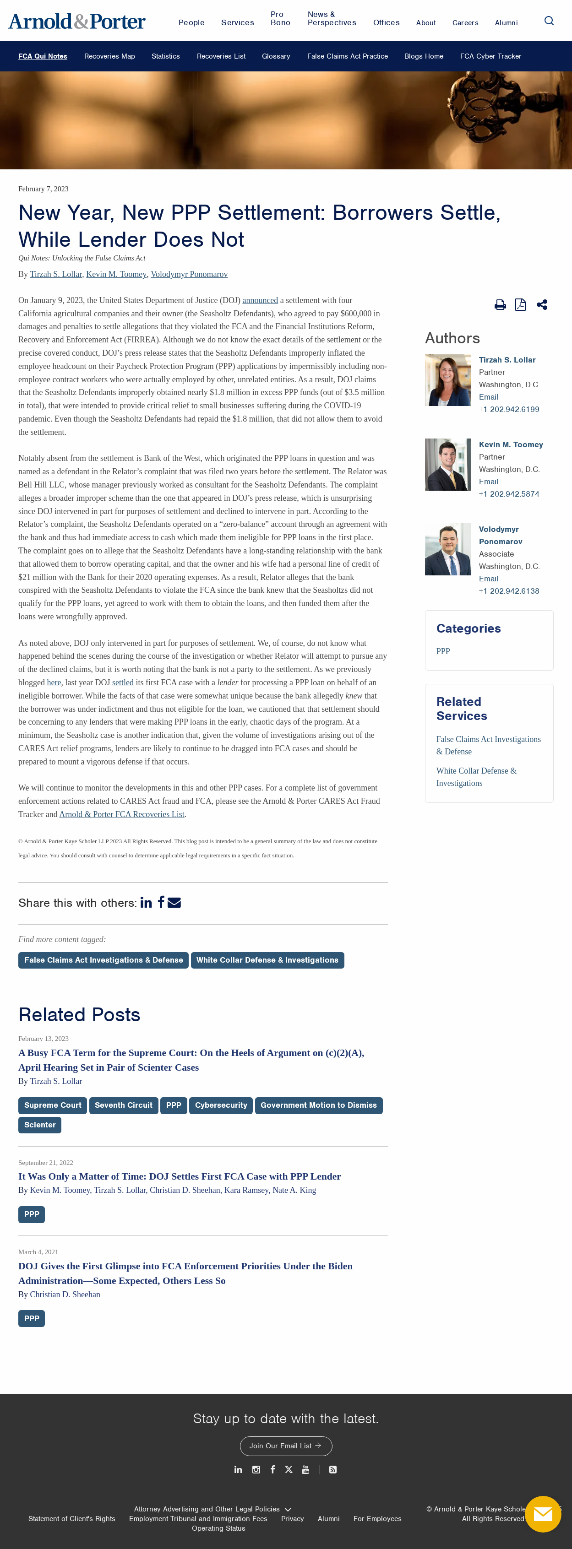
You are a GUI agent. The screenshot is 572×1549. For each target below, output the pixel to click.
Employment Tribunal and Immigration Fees (198, 1518)
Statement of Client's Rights (71, 1518)
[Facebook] (160, 902)
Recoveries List (221, 56)
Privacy (292, 1518)
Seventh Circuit (124, 1105)
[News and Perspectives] (329, 1469)
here (54, 682)
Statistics (166, 56)
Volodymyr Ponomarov (189, 274)
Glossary (276, 56)
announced (260, 300)
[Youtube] (306, 1469)
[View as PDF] (521, 304)
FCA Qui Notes (42, 56)
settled (123, 682)
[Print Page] (500, 305)
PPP (443, 651)
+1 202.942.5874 (509, 494)
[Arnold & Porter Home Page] (77, 20)
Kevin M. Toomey (116, 274)
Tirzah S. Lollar (56, 274)
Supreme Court (53, 1105)
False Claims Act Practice (347, 56)
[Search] (549, 20)
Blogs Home (423, 56)
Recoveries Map (109, 56)
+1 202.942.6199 (509, 409)
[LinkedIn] (147, 902)
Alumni (329, 1518)
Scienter (40, 1125)
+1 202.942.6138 (509, 591)
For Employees (378, 1518)
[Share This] (543, 305)
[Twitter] (288, 1469)
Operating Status (218, 1528)
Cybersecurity (221, 1105)
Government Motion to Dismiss (319, 1105)
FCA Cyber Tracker (491, 56)
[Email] (174, 902)
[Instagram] (256, 1469)
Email (488, 397)
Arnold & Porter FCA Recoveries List (121, 814)
